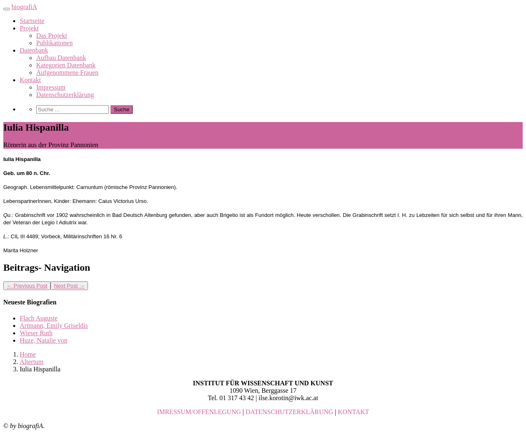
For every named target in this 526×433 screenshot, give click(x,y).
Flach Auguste (39, 318)
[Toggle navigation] (6, 9)
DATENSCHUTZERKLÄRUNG (289, 411)
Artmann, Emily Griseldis (54, 325)
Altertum (32, 361)
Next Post (69, 286)
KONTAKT (353, 411)
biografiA (24, 6)
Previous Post (27, 286)
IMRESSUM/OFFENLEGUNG (199, 411)
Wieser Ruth (36, 332)
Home (28, 354)
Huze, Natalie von (43, 340)
